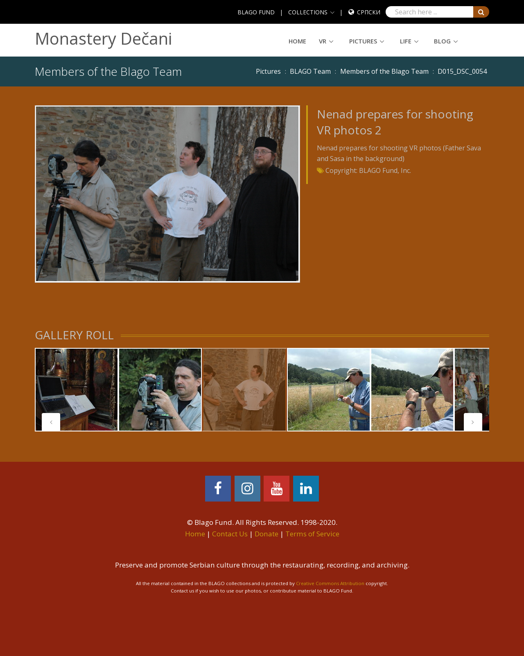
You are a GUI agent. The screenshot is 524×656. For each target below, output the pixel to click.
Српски (368, 12)
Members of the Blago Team (384, 71)
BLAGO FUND (256, 12)
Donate (266, 533)
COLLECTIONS (308, 12)
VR (322, 41)
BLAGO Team (310, 71)
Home (297, 41)
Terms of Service (312, 533)
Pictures (363, 41)
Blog (442, 41)
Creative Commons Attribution (330, 583)
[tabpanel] (76, 389)
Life (405, 41)
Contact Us (230, 533)
